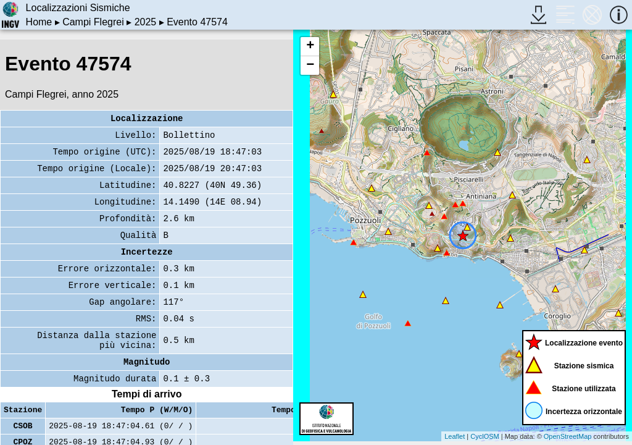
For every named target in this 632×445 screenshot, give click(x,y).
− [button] (310, 65)
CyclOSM (484, 436)
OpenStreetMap (568, 436)
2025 (146, 22)
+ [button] (310, 46)
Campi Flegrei (93, 22)
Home (39, 22)
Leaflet (454, 436)
